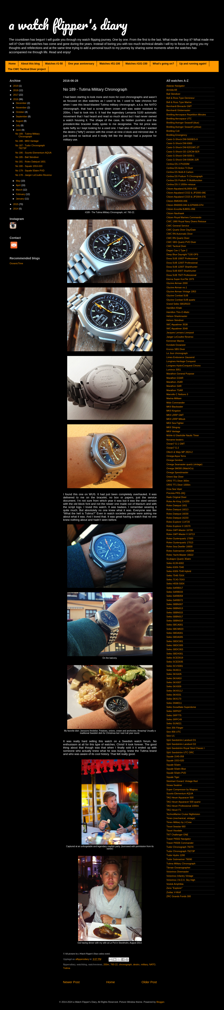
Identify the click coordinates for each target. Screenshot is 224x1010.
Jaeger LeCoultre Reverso (179, 337)
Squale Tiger (172, 777)
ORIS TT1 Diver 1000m (178, 484)
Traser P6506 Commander (179, 843)
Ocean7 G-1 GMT (175, 443)
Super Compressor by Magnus (182, 789)
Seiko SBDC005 (174, 645)
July (18, 125)
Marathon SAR (174, 386)
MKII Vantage (173, 431)
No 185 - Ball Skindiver (27, 157)
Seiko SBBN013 (174, 608)
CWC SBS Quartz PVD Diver (181, 242)
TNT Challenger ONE (177, 834)
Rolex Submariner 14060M (180, 550)
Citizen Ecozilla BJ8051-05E (180, 209)
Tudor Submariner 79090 (179, 859)
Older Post (149, 982)
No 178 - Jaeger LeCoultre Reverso (33, 175)
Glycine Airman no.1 (176, 287)
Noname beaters (174, 439)
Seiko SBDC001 (174, 641)
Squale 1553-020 (175, 760)
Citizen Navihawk (175, 213)
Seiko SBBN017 (174, 616)
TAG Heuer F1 (173, 810)
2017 (16, 94)
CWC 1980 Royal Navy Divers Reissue (186, 221)
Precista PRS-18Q (175, 493)
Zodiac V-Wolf (173, 892)
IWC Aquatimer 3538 (177, 324)
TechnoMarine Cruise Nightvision (183, 814)
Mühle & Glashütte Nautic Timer (182, 435)
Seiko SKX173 (173, 698)
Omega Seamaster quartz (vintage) (184, 464)
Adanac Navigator (175, 86)
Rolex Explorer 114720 (178, 522)
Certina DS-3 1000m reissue (180, 184)
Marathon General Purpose (180, 373)
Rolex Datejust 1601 (176, 505)
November (21, 107)
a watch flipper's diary (68, 24)
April (18, 185)
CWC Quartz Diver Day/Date (181, 229)
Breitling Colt (172, 131)
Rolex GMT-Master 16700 (179, 530)
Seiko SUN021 (174, 723)
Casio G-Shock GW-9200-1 (180, 155)
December (21, 103)
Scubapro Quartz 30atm (178, 559)
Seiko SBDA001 (174, 633)
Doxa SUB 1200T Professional (182, 262)
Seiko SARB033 (174, 592)
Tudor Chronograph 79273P (180, 851)
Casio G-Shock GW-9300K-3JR (182, 159)
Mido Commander (175, 402)
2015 (16, 204)
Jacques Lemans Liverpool (180, 332)
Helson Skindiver (175, 320)
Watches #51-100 (109, 63)
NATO (152, 964)
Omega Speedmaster (177, 472)
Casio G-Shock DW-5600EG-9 (182, 139)
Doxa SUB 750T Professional (181, 275)
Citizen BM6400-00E (177, 201)
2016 (16, 99)
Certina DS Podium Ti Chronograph (184, 176)
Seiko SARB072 (174, 600)
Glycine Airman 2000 (177, 283)
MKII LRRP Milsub (175, 419)
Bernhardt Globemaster (178, 110)
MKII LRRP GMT (175, 415)
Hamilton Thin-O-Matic (177, 312)
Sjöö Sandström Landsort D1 (181, 740)
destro (136, 964)
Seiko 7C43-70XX (175, 579)
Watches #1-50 (54, 63)
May (18, 180)
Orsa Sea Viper (174, 489)
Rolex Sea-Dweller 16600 (179, 546)
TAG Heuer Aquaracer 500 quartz (183, 802)
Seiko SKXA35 (174, 674)
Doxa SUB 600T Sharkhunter (181, 271)
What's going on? (163, 63)
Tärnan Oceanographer (178, 867)
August (20, 121)
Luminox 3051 (173, 369)
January (20, 198)
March (19, 189)
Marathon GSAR (174, 378)
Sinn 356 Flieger (174, 727)
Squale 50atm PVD (176, 773)
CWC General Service (177, 225)
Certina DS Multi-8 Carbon (179, 172)
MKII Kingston (173, 410)
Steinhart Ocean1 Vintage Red (182, 781)
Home (12, 63)
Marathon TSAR (174, 390)
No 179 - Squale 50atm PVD (29, 170)
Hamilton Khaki (174, 308)
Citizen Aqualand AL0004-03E (181, 188)
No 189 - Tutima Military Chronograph (27, 135)
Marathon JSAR (174, 382)
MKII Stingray (173, 427)
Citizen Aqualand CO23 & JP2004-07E (186, 196)
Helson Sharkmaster (176, 316)
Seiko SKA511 (173, 670)
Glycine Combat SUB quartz (180, 299)
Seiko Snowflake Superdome (181, 707)
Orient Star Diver (174, 476)
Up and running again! (193, 63)
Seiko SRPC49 (174, 719)
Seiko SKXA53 (174, 678)
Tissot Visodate (174, 830)
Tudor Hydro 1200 (175, 855)
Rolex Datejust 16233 (177, 517)
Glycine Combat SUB (177, 295)
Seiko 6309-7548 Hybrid (178, 571)
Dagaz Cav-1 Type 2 (176, 250)
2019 (16, 86)
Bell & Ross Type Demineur (180, 98)
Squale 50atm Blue (176, 769)
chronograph (125, 964)
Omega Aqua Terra (176, 456)
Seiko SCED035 (174, 661)
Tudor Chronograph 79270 (179, 847)
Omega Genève (174, 460)
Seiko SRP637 (173, 711)
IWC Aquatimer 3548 (177, 328)
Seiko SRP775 (173, 715)
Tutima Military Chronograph (180, 863)
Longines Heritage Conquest (181, 361)
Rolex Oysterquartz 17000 (179, 538)
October (20, 112)
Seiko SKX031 (173, 694)
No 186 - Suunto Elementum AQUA (33, 152)
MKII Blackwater (174, 406)
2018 (16, 90)
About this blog (30, 63)
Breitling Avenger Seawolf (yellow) (183, 127)
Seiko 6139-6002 (175, 563)
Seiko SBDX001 (174, 653)
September (22, 116)
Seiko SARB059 (174, 596)
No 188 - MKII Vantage (27, 141)
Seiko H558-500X (175, 583)
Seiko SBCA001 (174, 624)
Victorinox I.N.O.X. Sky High (180, 880)
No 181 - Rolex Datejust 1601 (30, 161)
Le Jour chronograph (177, 353)
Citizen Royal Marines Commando (183, 217)
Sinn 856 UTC (173, 731)
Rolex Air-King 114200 (177, 501)
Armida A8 (171, 90)
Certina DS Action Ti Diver (179, 168)
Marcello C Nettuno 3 (177, 394)
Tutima (66, 968)
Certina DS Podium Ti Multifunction (184, 180)
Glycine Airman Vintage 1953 (181, 291)
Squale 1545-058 (175, 756)
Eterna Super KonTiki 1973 (180, 279)
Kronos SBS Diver (175, 349)
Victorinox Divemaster (177, 871)
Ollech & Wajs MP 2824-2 (179, 452)
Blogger (160, 1002)
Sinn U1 (170, 736)
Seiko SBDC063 (174, 649)
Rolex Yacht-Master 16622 (179, 555)
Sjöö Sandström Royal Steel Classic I (185, 748)
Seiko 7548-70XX (175, 575)
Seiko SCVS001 (174, 666)
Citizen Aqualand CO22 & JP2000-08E (186, 192)
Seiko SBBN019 (174, 620)
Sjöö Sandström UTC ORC (180, 752)
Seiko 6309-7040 (175, 567)
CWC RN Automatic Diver (179, 233)
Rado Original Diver (176, 497)
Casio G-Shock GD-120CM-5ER (182, 151)
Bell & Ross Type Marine (179, 102)
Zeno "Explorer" (174, 888)
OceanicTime (16, 263)
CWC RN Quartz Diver (177, 238)
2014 (16, 208)
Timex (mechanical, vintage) (180, 818)
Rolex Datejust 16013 (177, 509)
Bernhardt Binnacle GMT (179, 106)
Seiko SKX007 (173, 682)
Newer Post (71, 982)
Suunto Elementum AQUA (179, 793)
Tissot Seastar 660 (176, 826)
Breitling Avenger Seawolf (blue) (182, 122)
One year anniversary (81, 63)
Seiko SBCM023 (174, 629)
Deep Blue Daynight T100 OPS (182, 254)
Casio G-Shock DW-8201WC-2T (182, 147)
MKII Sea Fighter (175, 423)
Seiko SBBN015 (174, 612)
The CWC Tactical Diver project (27, 69)
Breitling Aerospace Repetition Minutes (186, 114)
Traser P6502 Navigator (178, 839)
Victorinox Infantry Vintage (179, 876)
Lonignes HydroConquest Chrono (183, 365)
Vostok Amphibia (174, 884)
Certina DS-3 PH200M (177, 164)
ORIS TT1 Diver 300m (177, 480)
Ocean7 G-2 (172, 447)
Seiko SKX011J (174, 690)
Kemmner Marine (175, 341)
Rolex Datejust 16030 (177, 513)
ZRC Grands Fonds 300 (178, 896)
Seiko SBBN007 (174, 604)
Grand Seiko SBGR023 (178, 304)
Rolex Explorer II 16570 (178, 526)
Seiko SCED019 (174, 657)
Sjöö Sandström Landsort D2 (181, 744)
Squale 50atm (173, 764)
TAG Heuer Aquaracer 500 (179, 797)
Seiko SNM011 (174, 703)
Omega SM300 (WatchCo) (179, 468)
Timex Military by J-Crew (179, 822)
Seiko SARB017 (174, 588)
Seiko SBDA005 (174, 637)
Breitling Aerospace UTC (179, 118)
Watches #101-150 (136, 63)
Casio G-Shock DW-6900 (179, 143)
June (19, 130)
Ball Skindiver (173, 94)
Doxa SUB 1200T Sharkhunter (182, 266)
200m (106, 964)
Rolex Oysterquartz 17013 (179, 542)
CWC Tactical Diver (176, 246)
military (144, 964)
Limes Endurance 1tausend (180, 357)
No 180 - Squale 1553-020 (28, 166)
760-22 (114, 964)
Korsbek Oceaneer (176, 345)
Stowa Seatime (174, 785)
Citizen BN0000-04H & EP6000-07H (184, 205)
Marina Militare (174, 398)
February (21, 194)
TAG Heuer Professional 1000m (182, 806)
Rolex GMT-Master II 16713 (180, 534)
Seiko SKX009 (173, 686)
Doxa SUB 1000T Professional (182, 258)
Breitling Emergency (176, 135)
